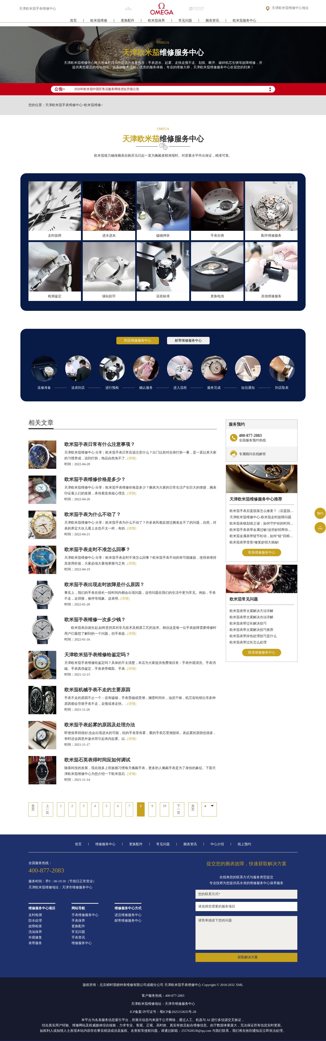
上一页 (47, 809)
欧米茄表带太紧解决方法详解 (251, 611)
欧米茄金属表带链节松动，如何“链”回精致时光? (262, 536)
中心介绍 (217, 844)
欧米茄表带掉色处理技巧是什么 (253, 636)
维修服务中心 (105, 844)
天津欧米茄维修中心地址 (290, 8)
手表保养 (78, 920)
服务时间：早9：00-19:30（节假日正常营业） (62, 881)
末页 (193, 807)
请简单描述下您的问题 (246, 933)
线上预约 (244, 844)
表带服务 (35, 943)
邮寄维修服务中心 (128, 920)
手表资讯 (78, 937)
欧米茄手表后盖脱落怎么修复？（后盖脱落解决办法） (262, 511)
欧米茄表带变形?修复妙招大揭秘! (254, 542)
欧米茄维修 (98, 22)
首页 (73, 22)
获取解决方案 (248, 957)
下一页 (179, 809)
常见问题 (185, 22)
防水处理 (35, 920)
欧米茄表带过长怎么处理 (248, 642)
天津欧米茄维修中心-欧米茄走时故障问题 (260, 517)
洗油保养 (35, 932)
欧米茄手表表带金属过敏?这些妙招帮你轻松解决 (262, 530)
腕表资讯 (212, 22)
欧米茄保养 (156, 22)
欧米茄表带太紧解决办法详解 (251, 617)
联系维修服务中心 (261, 552)
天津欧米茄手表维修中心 (63, 105)
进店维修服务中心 (128, 915)
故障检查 (35, 926)
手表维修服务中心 (85, 915)
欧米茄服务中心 (244, 22)
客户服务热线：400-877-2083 (163, 995)
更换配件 (127, 22)
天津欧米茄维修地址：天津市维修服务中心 (60, 887)
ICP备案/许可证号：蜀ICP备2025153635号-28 (163, 1012)
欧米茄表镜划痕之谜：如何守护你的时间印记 (262, 523)
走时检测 (35, 915)
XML (239, 985)
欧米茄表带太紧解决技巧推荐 (251, 630)
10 (165, 806)
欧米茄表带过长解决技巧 (248, 623)
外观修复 (35, 937)
